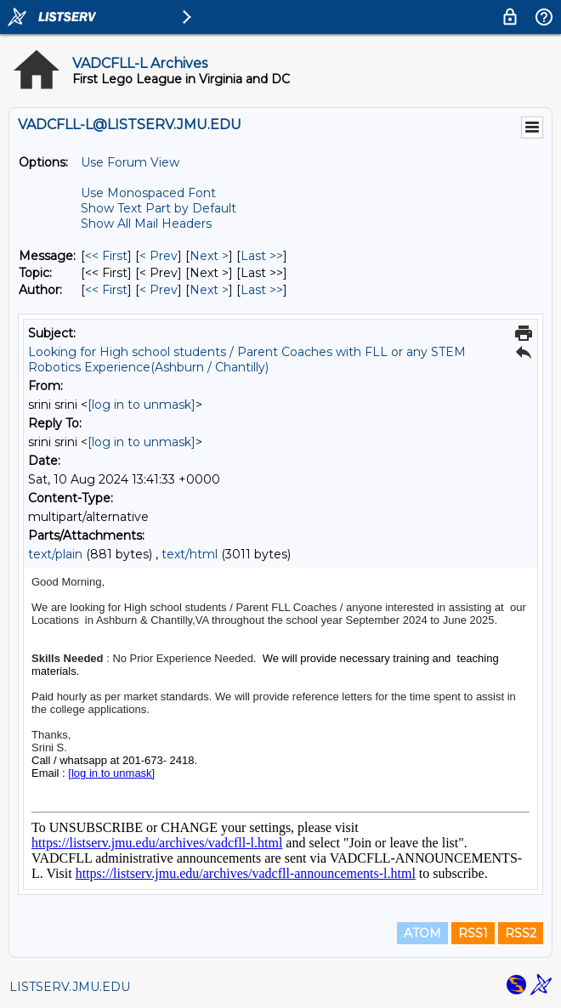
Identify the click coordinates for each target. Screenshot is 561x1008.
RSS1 (473, 933)
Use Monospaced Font (148, 193)
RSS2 (520, 933)
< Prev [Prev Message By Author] (158, 289)
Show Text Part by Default (158, 208)
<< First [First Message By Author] (106, 289)
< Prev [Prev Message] (158, 255)
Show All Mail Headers (146, 223)
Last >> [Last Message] (262, 255)
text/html (190, 554)
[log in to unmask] (142, 404)
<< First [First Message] (106, 255)
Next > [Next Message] (209, 255)
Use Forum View (130, 162)
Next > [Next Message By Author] (209, 289)
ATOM (422, 933)
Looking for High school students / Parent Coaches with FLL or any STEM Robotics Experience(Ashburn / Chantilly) (247, 359)
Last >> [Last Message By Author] (262, 289)
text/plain (55, 554)
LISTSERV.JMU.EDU (69, 986)
